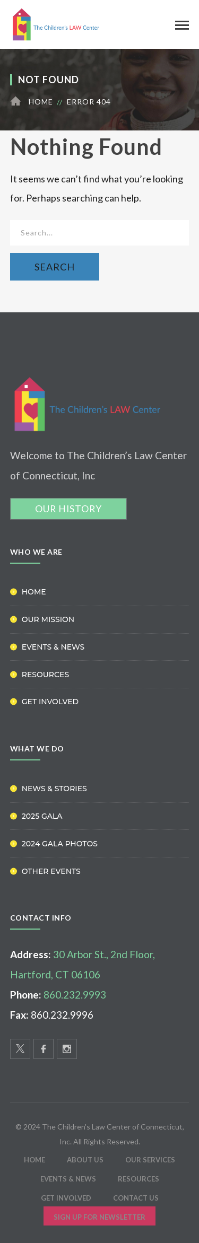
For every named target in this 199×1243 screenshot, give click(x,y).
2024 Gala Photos (60, 843)
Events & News (53, 647)
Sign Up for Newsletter (99, 1217)
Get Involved (50, 701)
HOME (34, 1160)
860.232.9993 (75, 994)
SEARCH (54, 267)
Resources (45, 674)
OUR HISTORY (68, 508)
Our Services (150, 1160)
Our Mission (48, 619)
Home (41, 101)
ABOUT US (85, 1160)
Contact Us (136, 1198)
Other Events (51, 871)
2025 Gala (42, 816)
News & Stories (54, 788)
